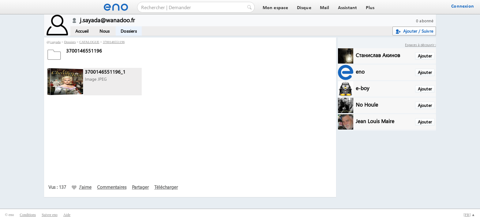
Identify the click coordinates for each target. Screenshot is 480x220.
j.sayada (55, 42)
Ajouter (425, 56)
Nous (104, 31)
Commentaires (111, 187)
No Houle (367, 104)
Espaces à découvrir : (420, 44)
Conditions (28, 215)
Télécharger (166, 187)
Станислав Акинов (378, 54)
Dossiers (129, 31)
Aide (66, 215)
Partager (140, 187)
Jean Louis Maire (375, 120)
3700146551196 (114, 42)
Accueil (81, 31)
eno (360, 71)
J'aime (82, 187)
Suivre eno (50, 215)
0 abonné (424, 20)
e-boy (362, 87)
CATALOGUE (89, 42)
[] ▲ (469, 215)
